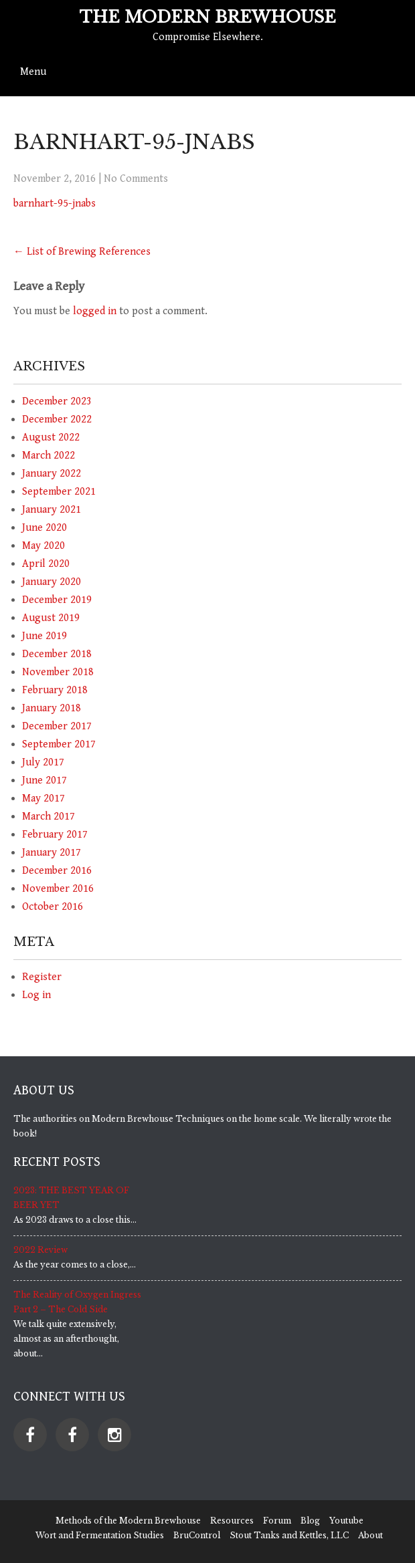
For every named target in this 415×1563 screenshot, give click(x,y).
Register (42, 977)
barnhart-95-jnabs (54, 203)
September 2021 (59, 491)
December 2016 (57, 870)
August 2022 (51, 437)
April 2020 (46, 564)
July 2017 (43, 762)
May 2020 (43, 545)
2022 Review (40, 1250)
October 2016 (52, 906)
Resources (232, 1521)
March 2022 (48, 455)
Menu (33, 72)
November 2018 (58, 672)
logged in (94, 311)
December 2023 (57, 401)
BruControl (196, 1535)
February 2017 (55, 834)
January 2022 (51, 473)
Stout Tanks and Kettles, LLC (289, 1535)
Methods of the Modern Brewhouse (128, 1521)
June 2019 (44, 636)
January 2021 (51, 509)
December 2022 (57, 419)
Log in (36, 995)
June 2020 (44, 527)
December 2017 (57, 726)
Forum (277, 1521)
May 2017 (43, 798)
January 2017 (51, 852)
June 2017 (44, 780)
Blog (310, 1521)
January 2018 (51, 708)
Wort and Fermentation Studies (99, 1535)
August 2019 (51, 618)
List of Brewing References (82, 251)
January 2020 (51, 582)
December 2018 (57, 654)
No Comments (136, 178)
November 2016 (58, 888)
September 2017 (59, 744)
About (370, 1535)
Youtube (346, 1521)
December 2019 (57, 600)
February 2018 (55, 690)
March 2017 (48, 816)
